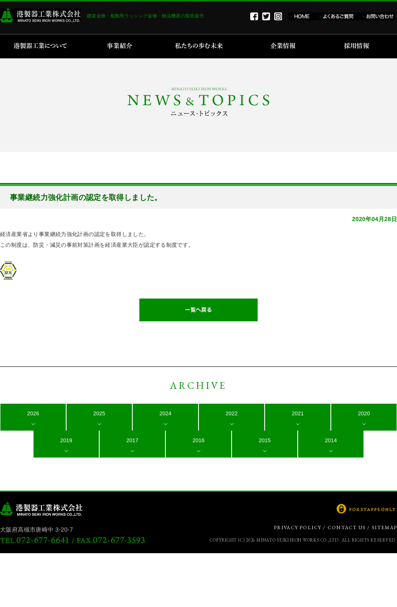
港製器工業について (43, 46)
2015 (265, 440)
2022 (232, 413)
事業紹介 (120, 46)
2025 (99, 413)
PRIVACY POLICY (298, 527)
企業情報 (284, 46)
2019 (66, 440)
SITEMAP (384, 527)
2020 (364, 413)
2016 (199, 440)
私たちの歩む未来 (201, 46)
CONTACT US (347, 527)
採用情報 (359, 46)
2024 (166, 413)
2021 (298, 413)
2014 (331, 440)
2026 (33, 413)
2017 (133, 440)
